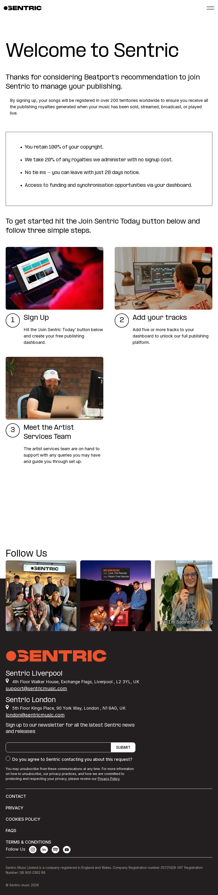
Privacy (14, 807)
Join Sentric (27, 528)
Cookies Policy (23, 819)
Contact (16, 796)
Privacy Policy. (109, 779)
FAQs (11, 830)
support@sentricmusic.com (36, 688)
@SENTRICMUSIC (192, 554)
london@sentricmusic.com (35, 715)
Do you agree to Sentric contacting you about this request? (72, 759)
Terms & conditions (28, 842)
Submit (123, 747)
